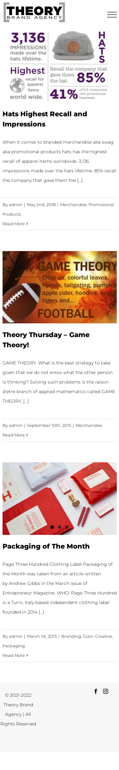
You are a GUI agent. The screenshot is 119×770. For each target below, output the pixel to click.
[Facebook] (95, 691)
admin (16, 204)
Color (88, 636)
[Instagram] (105, 691)
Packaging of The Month (46, 546)
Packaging (14, 645)
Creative (103, 636)
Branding (71, 636)
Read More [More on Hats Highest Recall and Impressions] (14, 223)
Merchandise (73, 204)
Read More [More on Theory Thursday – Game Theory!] (14, 434)
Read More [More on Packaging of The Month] (14, 655)
